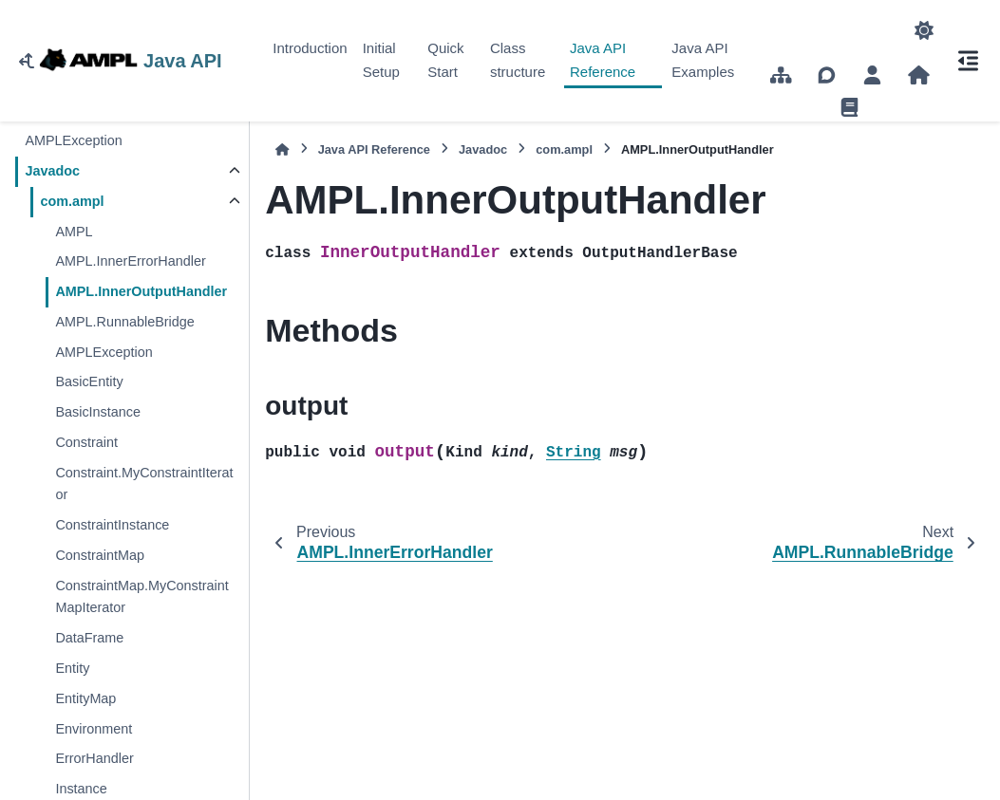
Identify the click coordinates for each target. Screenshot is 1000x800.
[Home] (282, 149)
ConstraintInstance (112, 524)
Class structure (517, 60)
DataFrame (89, 637)
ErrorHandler (94, 758)
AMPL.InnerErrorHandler (130, 261)
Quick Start (445, 60)
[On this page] (968, 61)
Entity (72, 668)
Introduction (310, 48)
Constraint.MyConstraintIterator (144, 484)
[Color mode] (924, 30)
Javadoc (52, 170)
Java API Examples (702, 60)
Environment (93, 728)
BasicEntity (89, 381)
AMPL (73, 231)
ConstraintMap (99, 555)
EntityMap (85, 698)
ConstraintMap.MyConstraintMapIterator (141, 597)
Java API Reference (602, 60)
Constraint (86, 442)
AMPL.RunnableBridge (124, 321)
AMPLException (73, 140)
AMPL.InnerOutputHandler (141, 291)
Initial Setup (381, 60)
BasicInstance (98, 411)
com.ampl (72, 201)
